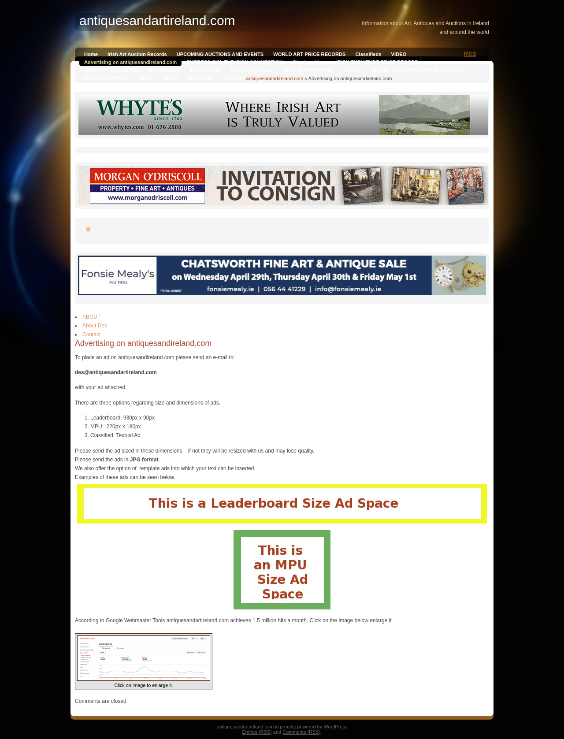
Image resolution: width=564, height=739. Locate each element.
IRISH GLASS (205, 70)
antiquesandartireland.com (275, 78)
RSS (470, 53)
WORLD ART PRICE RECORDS (309, 54)
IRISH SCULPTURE (106, 78)
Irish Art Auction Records (137, 54)
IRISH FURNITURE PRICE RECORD (377, 62)
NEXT (145, 78)
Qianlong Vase (310, 62)
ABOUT (170, 78)
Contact (232, 78)
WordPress (335, 726)
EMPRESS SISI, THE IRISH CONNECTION (234, 62)
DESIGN (352, 70)
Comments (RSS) (301, 732)
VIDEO (399, 54)
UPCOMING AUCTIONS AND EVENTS (220, 54)
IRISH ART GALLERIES (111, 70)
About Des (201, 78)
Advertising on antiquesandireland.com (130, 62)
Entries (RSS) (257, 732)
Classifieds (369, 54)
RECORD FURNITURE (307, 70)
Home (91, 54)
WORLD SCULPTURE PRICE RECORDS (417, 70)
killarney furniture (252, 70)
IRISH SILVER (164, 70)
